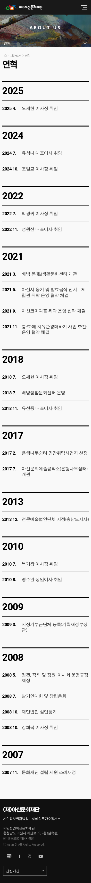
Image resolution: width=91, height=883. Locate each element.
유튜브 (41, 856)
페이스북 (19, 856)
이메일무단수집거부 (46, 818)
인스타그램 (29, 856)
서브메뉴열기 (45, 43)
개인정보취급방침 (15, 818)
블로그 (9, 856)
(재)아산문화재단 (25, 7)
